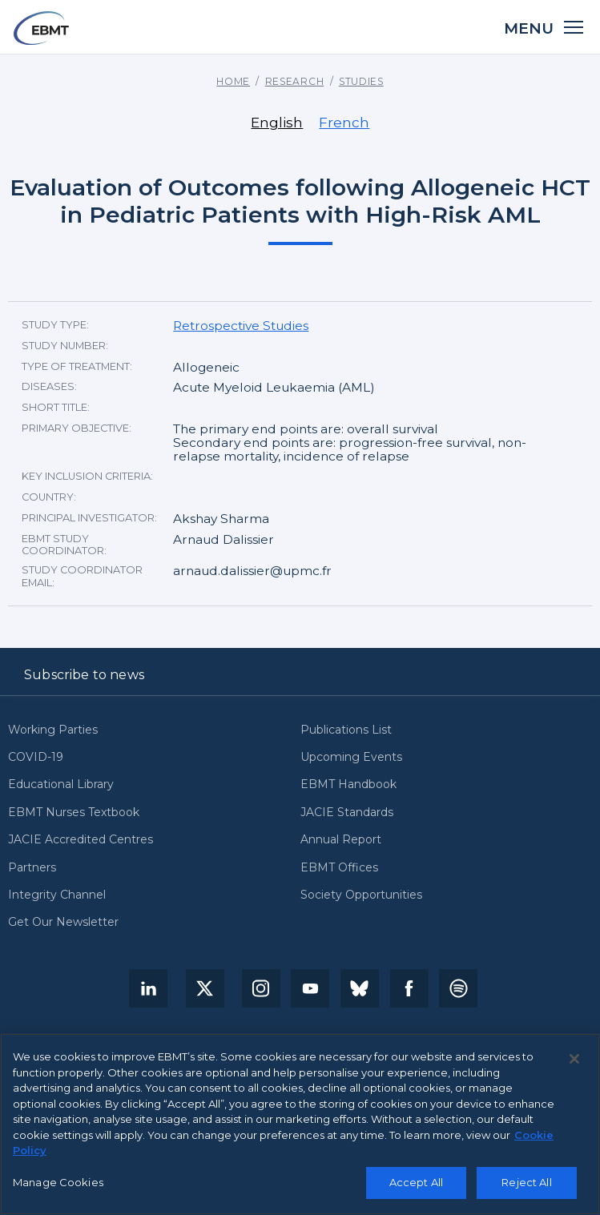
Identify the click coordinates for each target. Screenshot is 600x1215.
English (277, 122)
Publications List (346, 730)
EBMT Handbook (348, 784)
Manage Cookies (58, 1185)
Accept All (416, 1185)
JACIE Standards (346, 813)
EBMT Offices (339, 868)
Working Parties (53, 730)
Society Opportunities (361, 895)
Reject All (526, 1185)
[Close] (574, 1062)
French (344, 122)
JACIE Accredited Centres (80, 840)
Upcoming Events (351, 757)
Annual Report (340, 840)
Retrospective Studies (240, 325)
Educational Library (61, 784)
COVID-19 (35, 757)
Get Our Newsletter (63, 922)
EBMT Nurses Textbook (73, 813)
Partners (32, 868)
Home (233, 81)
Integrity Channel (57, 895)
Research (294, 81)
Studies (361, 81)
